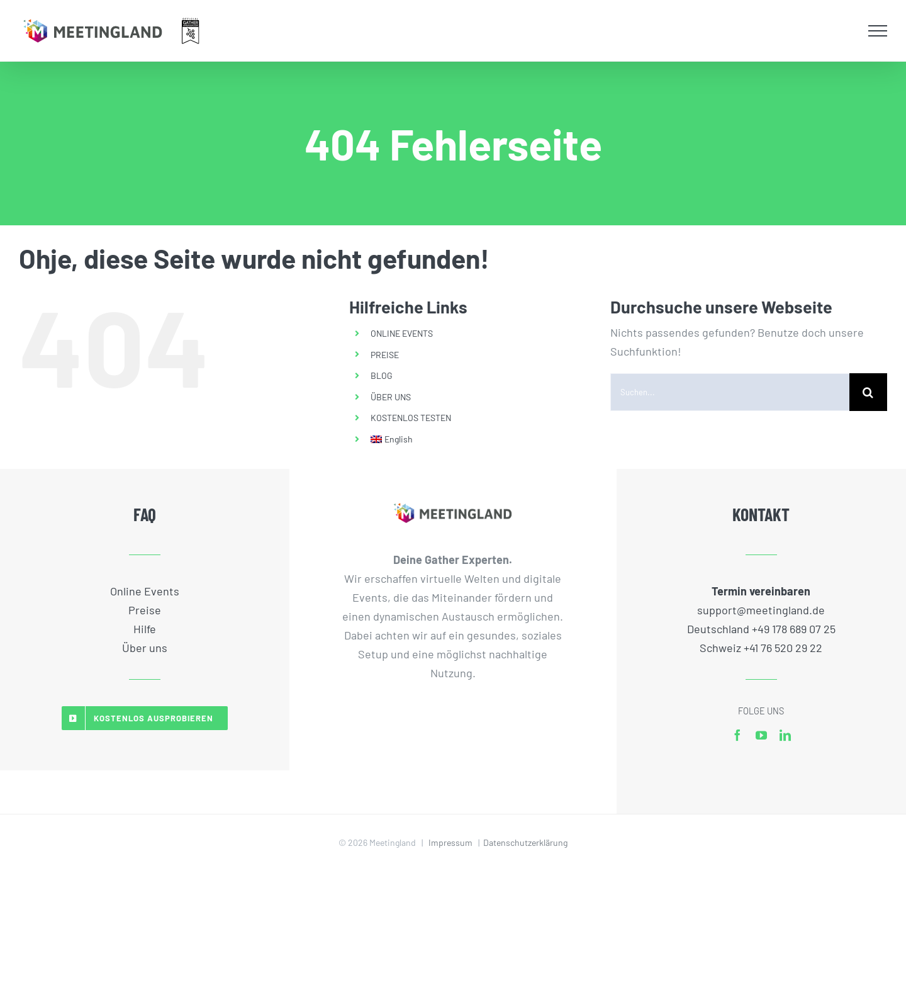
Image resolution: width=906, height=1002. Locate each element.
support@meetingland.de (761, 610)
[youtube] (761, 735)
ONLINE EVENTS (402, 333)
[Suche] (868, 392)
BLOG (382, 375)
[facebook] (737, 735)
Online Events (144, 591)
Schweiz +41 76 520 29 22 (761, 648)
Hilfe (144, 629)
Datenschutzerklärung (525, 842)
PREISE (385, 354)
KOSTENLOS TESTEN (411, 417)
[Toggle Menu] (878, 31)
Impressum (450, 842)
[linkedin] (785, 735)
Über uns (144, 648)
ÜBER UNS (391, 396)
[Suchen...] (729, 392)
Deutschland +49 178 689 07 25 (761, 629)
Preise (144, 610)
